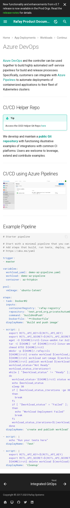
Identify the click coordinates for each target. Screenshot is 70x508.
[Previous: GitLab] (5, 483)
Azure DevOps (12, 60)
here (43, 125)
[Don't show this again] (65, 4)
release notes (11, 12)
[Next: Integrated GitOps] (48, 483)
